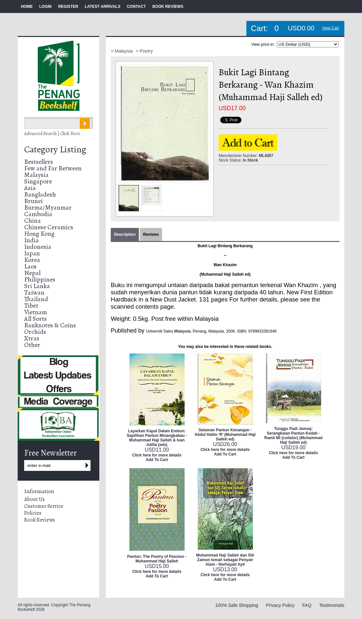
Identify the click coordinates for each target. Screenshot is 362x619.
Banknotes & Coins (50, 325)
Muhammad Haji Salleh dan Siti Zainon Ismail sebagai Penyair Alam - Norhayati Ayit (225, 560)
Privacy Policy (280, 605)
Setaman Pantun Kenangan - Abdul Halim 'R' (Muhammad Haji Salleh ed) (224, 434)
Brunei (33, 201)
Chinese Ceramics (48, 227)
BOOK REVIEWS (167, 6)
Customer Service (43, 506)
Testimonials (331, 605)
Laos (30, 266)
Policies (32, 513)
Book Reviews (39, 520)
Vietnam (35, 312)
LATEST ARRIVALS (102, 6)
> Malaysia (122, 51)
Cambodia (38, 214)
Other (32, 344)
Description (125, 234)
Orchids (35, 331)
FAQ (306, 605)
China (32, 220)
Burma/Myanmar (48, 207)
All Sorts (35, 318)
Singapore (38, 181)
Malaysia (36, 174)
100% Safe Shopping (236, 605)
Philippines (39, 279)
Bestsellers (38, 161)
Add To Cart (157, 459)
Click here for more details (157, 455)
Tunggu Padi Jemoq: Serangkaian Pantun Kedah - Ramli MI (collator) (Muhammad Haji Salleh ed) (293, 435)
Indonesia (37, 246)
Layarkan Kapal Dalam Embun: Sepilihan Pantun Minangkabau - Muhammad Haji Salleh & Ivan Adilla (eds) (157, 438)
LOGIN (45, 6)
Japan (32, 253)
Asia (30, 187)
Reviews (151, 234)
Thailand (36, 299)
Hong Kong (39, 233)
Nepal (32, 272)
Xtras (31, 338)
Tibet (31, 305)
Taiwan (34, 292)
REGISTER (68, 6)
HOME (27, 6)
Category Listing (55, 149)
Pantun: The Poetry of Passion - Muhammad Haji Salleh (156, 558)
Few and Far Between (53, 168)
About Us (34, 499)
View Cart (330, 28)
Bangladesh (40, 194)
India (31, 240)
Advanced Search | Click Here (52, 133)
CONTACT (136, 6)
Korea (32, 259)
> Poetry (144, 51)
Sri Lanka (37, 286)
